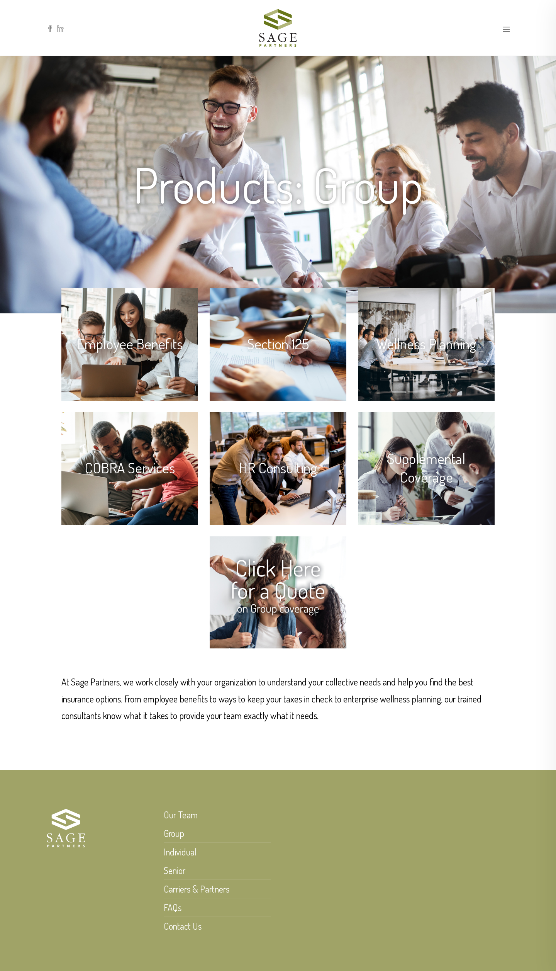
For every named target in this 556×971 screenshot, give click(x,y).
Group (174, 833)
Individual (180, 852)
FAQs (172, 907)
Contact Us (183, 926)
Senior (174, 870)
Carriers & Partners (196, 889)
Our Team (181, 815)
